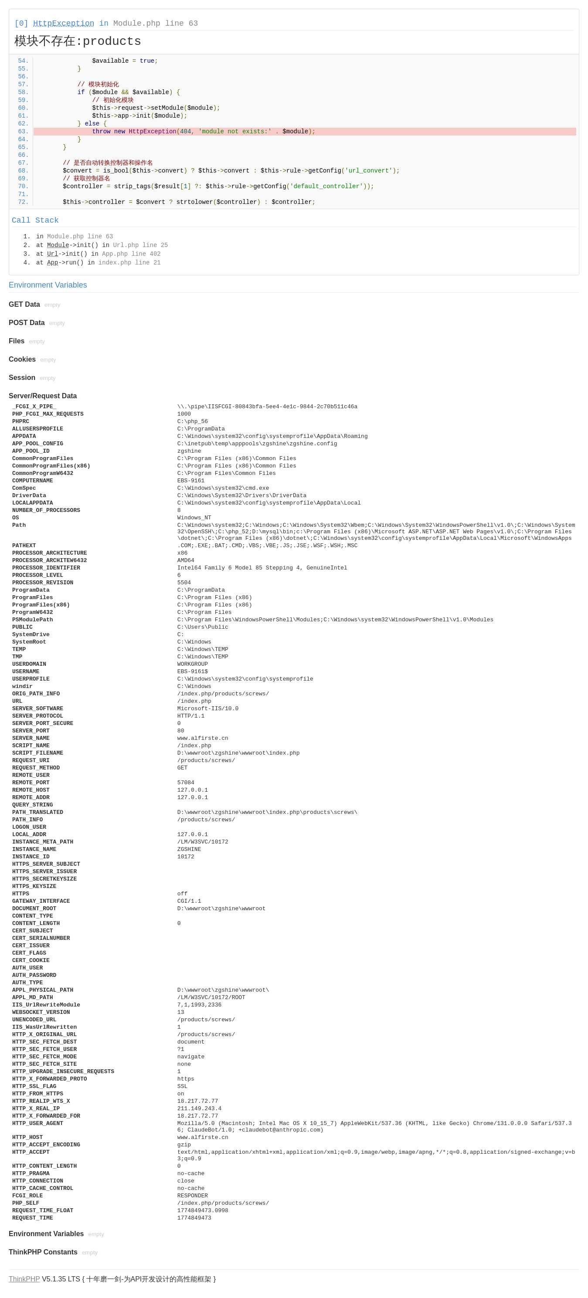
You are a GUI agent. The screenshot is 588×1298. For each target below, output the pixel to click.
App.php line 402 (131, 254)
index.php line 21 (130, 262)
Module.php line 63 (155, 23)
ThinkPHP (24, 1279)
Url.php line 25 (140, 245)
